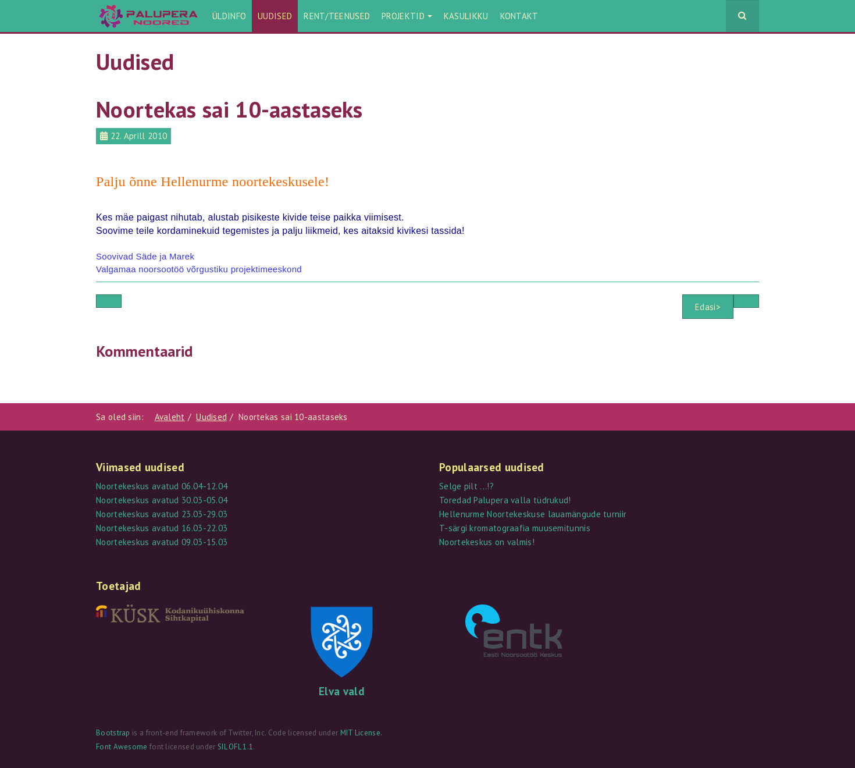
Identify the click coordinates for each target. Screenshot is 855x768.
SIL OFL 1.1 (235, 747)
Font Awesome (122, 747)
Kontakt (519, 16)
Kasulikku (466, 16)
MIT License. (361, 733)
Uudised (275, 16)
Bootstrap (113, 733)
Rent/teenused (337, 16)
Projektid (407, 16)
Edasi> (708, 306)
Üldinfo (229, 16)
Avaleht (170, 416)
